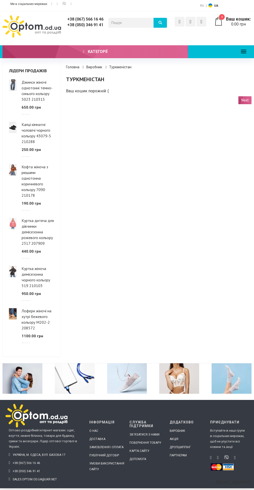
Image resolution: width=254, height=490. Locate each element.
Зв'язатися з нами (144, 434)
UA (216, 5)
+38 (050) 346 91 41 (85, 25)
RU (202, 5)
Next (245, 100)
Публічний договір (104, 455)
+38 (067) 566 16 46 (85, 19)
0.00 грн (233, 21)
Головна (72, 67)
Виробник (94, 67)
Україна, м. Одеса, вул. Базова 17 (37, 455)
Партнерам (178, 455)
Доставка (97, 439)
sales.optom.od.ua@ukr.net (33, 479)
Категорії (95, 51)
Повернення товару (145, 442)
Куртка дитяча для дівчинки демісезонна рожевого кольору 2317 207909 (38, 232)
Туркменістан (120, 67)
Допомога (137, 459)
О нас (93, 431)
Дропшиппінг (180, 447)
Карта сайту (139, 451)
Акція (174, 439)
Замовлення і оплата (106, 447)
